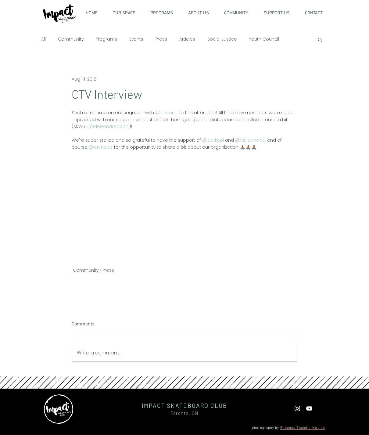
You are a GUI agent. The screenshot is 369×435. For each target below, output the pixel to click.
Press (161, 39)
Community (71, 39)
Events (136, 39)
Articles (187, 39)
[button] (280, 13)
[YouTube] (309, 408)
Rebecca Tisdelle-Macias (302, 428)
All (43, 39)
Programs (106, 39)
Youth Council (264, 39)
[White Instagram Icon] (297, 408)
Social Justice (222, 39)
